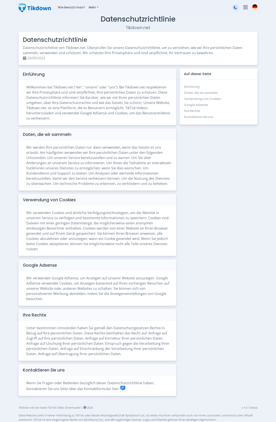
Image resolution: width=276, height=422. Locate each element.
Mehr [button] (92, 7)
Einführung (192, 87)
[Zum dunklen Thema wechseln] (235, 7)
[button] (245, 7)
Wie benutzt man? (71, 7)
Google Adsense (196, 105)
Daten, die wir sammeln (201, 93)
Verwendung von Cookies (202, 99)
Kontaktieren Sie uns (198, 117)
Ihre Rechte (192, 111)
